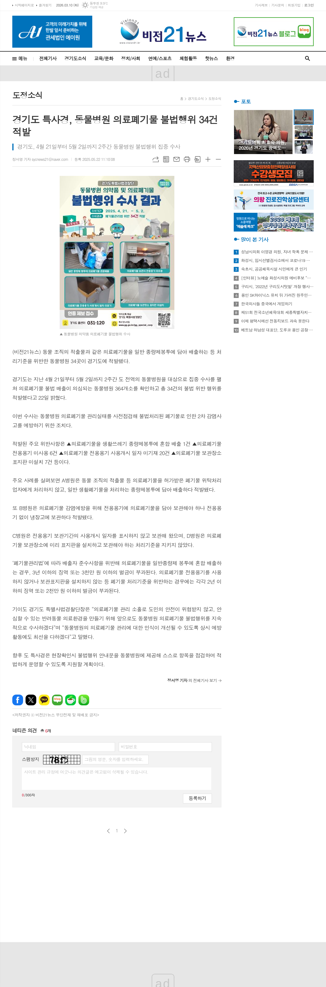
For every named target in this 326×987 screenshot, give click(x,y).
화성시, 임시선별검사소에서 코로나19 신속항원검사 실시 (277, 260)
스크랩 (197, 159)
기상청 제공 (97, 7)
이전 (108, 830)
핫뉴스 (211, 58)
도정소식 (215, 98)
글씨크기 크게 (208, 159)
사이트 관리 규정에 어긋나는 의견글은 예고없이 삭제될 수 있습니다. (86, 772)
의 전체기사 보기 (192, 680)
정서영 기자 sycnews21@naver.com (40, 159)
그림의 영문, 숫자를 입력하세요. (113, 759)
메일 (176, 159)
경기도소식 (75, 58)
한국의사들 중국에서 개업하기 (266, 304)
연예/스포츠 (160, 58)
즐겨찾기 (45, 5)
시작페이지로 (24, 5)
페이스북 (17, 700)
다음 (125, 830)
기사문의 (277, 5)
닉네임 (30, 746)
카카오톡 (44, 700)
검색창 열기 (307, 58)
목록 (166, 159)
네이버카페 (70, 700)
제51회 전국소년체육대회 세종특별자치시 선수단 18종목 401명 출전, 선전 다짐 (277, 312)
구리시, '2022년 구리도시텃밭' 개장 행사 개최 (277, 286)
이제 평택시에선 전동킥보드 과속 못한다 (275, 321)
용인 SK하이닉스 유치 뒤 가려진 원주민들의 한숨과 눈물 (277, 295)
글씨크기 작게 (218, 159)
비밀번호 (129, 746)
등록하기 (197, 798)
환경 (230, 58)
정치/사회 (130, 58)
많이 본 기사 (254, 239)
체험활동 (188, 58)
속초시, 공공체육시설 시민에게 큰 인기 (274, 269)
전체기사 (47, 58)
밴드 (83, 700)
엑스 (31, 700)
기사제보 (261, 5)
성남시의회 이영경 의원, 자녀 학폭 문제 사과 (277, 252)
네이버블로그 (57, 700)
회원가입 (294, 5)
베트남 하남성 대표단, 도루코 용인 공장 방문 (277, 330)
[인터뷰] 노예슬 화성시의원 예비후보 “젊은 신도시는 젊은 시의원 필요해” (277, 278)
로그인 (309, 5)
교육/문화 (103, 58)
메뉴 (22, 58)
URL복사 (156, 159)
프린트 (187, 159)
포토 (246, 101)
